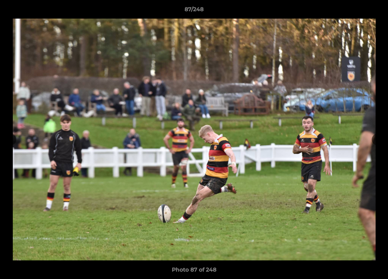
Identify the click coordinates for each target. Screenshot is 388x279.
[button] (374, 11)
